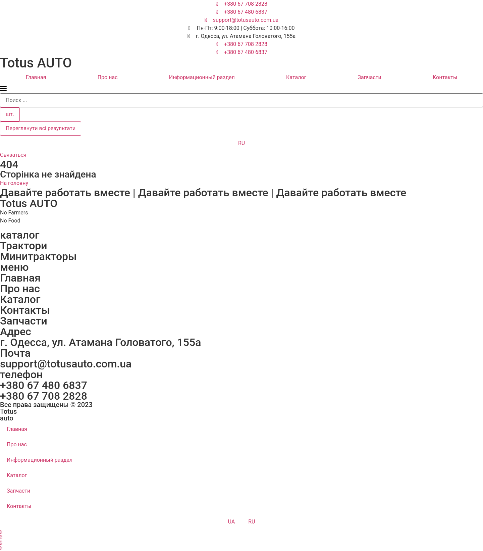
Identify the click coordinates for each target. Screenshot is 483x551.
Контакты (25, 310)
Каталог (296, 77)
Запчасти (369, 77)
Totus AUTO (36, 63)
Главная (36, 77)
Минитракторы (38, 256)
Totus (8, 411)
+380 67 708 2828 (43, 396)
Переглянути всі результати (40, 128)
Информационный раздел (202, 77)
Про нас (108, 77)
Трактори (23, 245)
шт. (10, 114)
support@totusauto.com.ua (65, 363)
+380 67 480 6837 (43, 385)
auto (6, 418)
